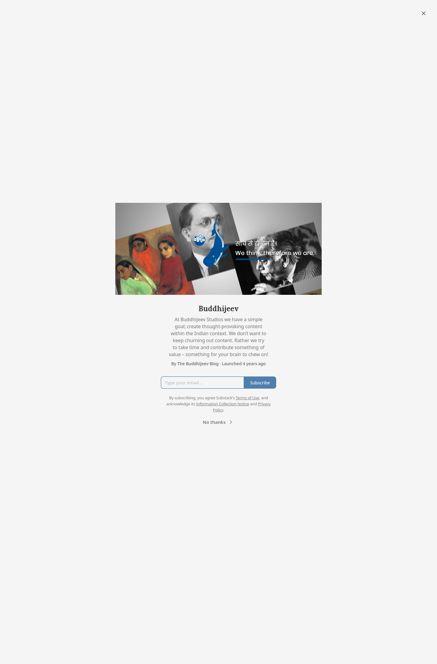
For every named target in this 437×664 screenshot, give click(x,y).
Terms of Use (247, 397)
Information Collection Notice (222, 404)
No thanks (218, 422)
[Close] (424, 13)
